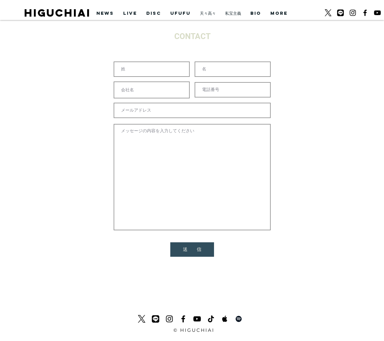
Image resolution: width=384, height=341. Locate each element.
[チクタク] (211, 318)
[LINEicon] (340, 13)
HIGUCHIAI (57, 12)
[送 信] (192, 249)
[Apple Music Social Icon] (224, 318)
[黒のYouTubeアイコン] (377, 13)
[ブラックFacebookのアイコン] (365, 13)
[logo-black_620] (328, 13)
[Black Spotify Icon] (238, 318)
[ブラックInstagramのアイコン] (353, 13)
